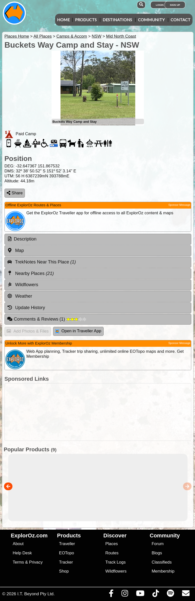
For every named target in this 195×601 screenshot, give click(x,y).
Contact (181, 19)
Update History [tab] (26, 307)
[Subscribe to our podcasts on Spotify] (170, 594)
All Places (43, 36)
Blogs (157, 553)
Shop (64, 571)
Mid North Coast (121, 36)
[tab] (97, 239)
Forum (158, 543)
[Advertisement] (100, 412)
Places (111, 543)
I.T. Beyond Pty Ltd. (36, 593)
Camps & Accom (71, 36)
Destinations (117, 19)
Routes (112, 553)
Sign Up (175, 4)
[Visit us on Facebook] (111, 594)
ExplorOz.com (29, 535)
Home (63, 19)
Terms (18, 562)
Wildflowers (116, 571)
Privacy (36, 562)
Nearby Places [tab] (30, 273)
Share (15, 193)
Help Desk (22, 553)
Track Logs (115, 562)
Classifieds (162, 562)
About (18, 543)
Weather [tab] (19, 296)
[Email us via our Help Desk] (185, 594)
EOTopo (66, 553)
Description (25, 239)
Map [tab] (15, 250)
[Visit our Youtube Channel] (140, 594)
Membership (163, 571)
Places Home (16, 36)
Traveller (67, 543)
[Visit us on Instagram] (125, 594)
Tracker (66, 562)
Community (151, 19)
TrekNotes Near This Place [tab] (41, 261)
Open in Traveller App (78, 331)
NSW (96, 36)
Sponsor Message (179, 204)
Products (86, 19)
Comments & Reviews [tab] (46, 319)
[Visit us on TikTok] (155, 594)
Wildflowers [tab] (22, 284)
